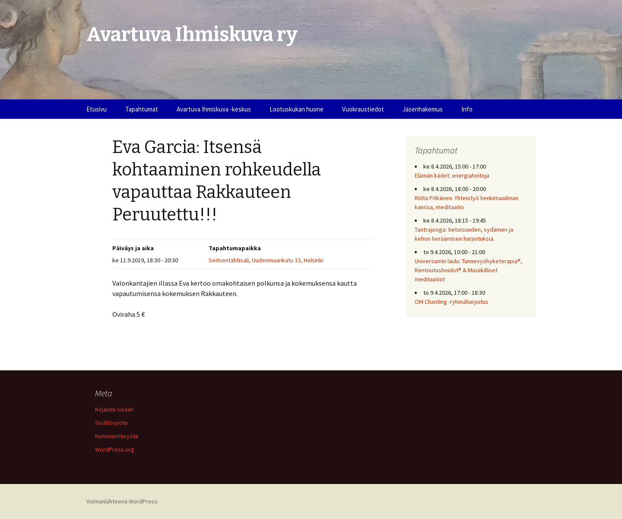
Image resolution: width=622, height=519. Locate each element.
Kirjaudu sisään (114, 409)
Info (467, 109)
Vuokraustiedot (363, 109)
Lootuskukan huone (297, 109)
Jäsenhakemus (423, 109)
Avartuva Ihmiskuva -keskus (214, 109)
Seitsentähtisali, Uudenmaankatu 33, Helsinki (266, 260)
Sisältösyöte (111, 423)
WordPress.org (114, 449)
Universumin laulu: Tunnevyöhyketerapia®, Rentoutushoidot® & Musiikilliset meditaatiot (468, 270)
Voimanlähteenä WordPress (122, 501)
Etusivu (96, 109)
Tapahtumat (141, 109)
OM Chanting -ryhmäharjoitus (452, 302)
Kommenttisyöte (117, 436)
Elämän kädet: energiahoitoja (452, 175)
